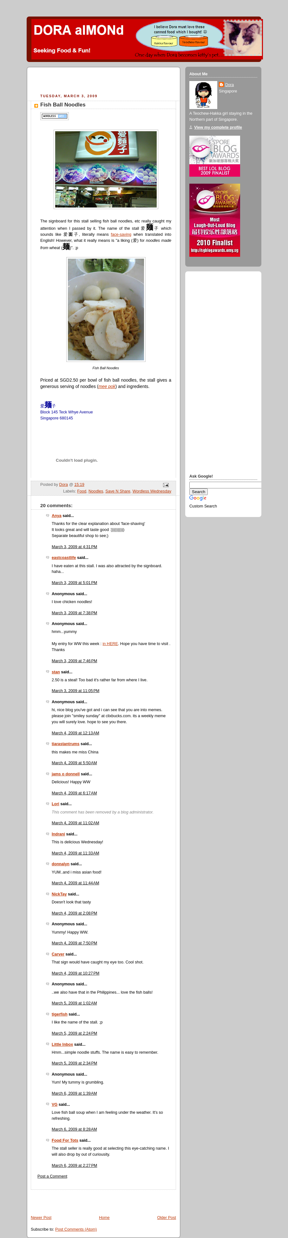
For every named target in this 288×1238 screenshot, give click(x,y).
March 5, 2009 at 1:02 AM (74, 1003)
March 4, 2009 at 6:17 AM (74, 793)
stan (56, 672)
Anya (57, 516)
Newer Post (41, 1217)
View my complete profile (218, 127)
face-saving (121, 234)
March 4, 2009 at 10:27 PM (75, 973)
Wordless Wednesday (152, 491)
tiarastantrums (66, 744)
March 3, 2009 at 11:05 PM (75, 691)
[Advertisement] (105, 81)
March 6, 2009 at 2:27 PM (74, 1165)
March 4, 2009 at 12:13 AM (75, 733)
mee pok (106, 386)
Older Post (166, 1217)
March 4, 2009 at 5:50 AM (74, 763)
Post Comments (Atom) (76, 1229)
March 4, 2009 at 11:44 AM (75, 883)
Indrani (58, 834)
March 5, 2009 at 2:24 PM (74, 1033)
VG (54, 1104)
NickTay (59, 894)
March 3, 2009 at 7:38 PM (74, 613)
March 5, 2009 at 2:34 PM (74, 1063)
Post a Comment (52, 1176)
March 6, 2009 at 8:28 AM (74, 1129)
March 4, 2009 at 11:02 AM (75, 823)
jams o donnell (66, 774)
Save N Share (117, 491)
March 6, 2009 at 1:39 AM (74, 1093)
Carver (58, 954)
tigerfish (60, 1014)
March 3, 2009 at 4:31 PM (74, 547)
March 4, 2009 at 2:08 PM (74, 913)
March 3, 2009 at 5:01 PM (74, 583)
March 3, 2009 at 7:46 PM (74, 661)
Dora (229, 85)
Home (104, 1217)
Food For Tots (65, 1140)
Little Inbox (62, 1044)
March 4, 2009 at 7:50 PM (74, 943)
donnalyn (60, 864)
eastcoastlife (64, 557)
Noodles (95, 491)
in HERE (110, 644)
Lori (55, 804)
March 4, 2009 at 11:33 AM (75, 853)
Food (81, 491)
